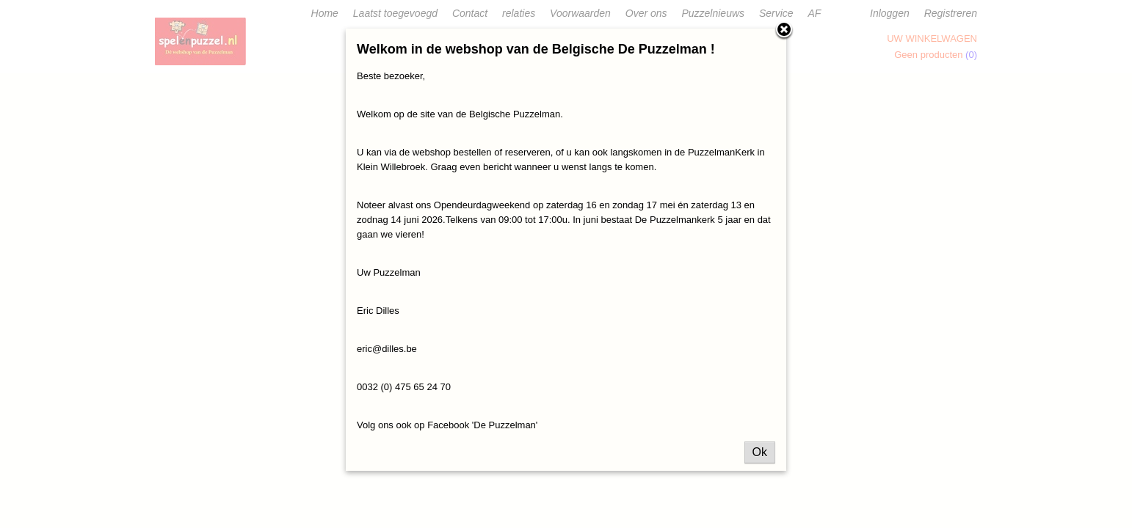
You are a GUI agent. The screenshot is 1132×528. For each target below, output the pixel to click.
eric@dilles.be (387, 348)
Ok (759, 452)
